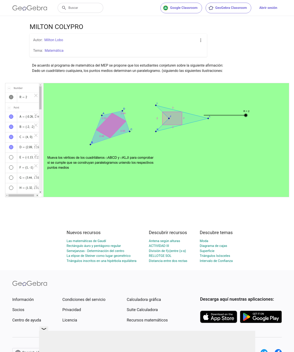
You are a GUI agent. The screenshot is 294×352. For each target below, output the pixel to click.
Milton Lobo (53, 40)
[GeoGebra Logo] (29, 8)
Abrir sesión (268, 8)
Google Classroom (180, 8)
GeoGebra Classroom (227, 8)
